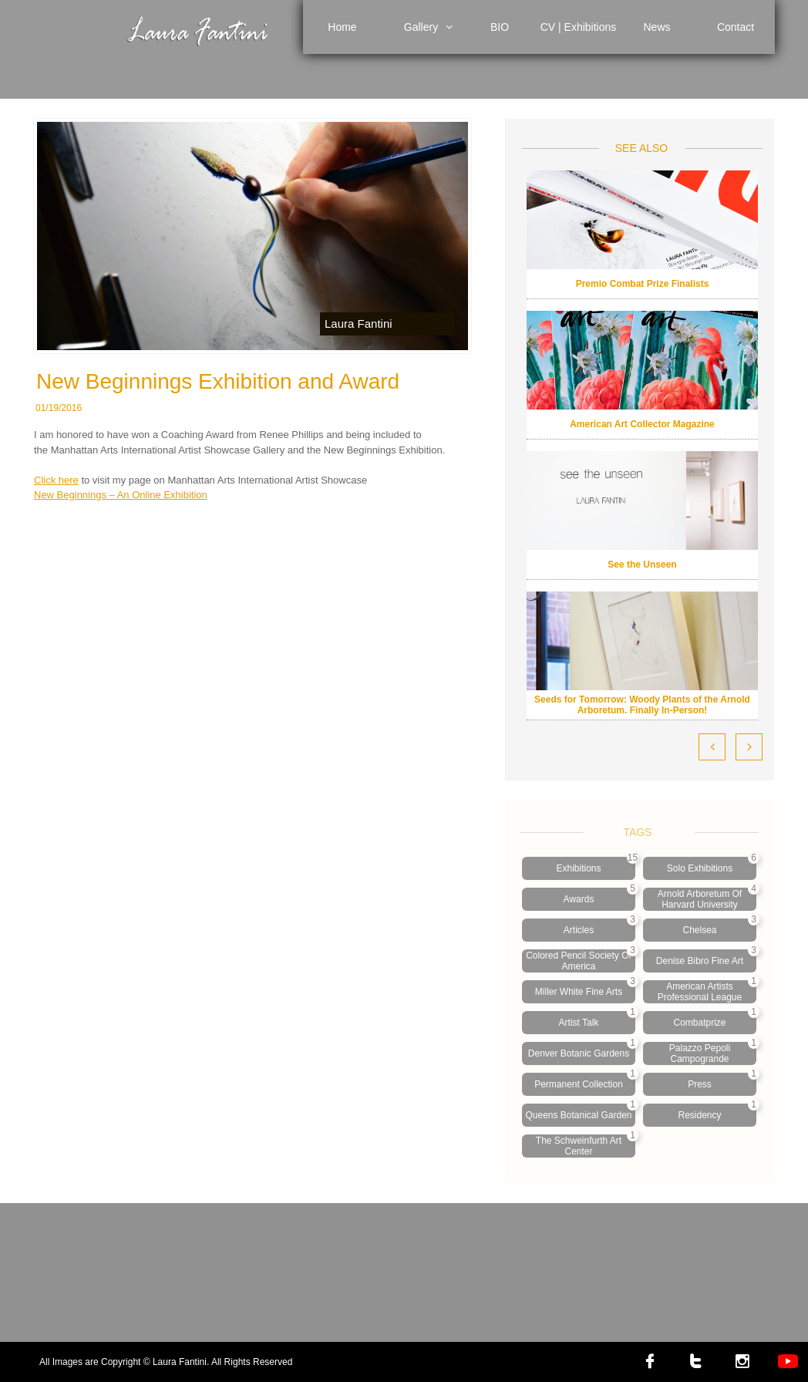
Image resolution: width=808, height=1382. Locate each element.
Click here (56, 480)
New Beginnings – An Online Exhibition (120, 495)
